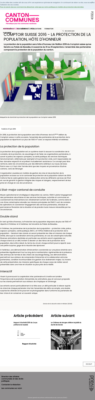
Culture (23, 28)
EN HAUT (89, 364)
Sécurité (30, 28)
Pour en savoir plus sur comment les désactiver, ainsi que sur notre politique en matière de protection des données (42, 7)
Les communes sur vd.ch (11, 388)
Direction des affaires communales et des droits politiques (12, 378)
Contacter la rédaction (10, 384)
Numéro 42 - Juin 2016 (11, 28)
